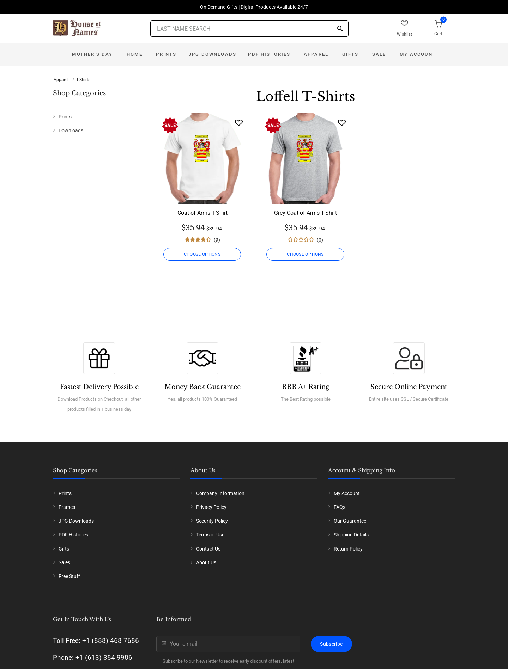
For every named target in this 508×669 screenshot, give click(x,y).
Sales (64, 562)
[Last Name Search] (249, 28)
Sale (379, 54)
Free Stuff (69, 576)
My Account (418, 54)
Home (135, 54)
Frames (67, 507)
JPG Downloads (212, 54)
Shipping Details (351, 534)
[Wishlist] (238, 122)
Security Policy (212, 521)
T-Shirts (83, 79)
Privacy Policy (211, 507)
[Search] (340, 29)
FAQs (339, 507)
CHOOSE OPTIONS (202, 254)
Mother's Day (92, 54)
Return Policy (348, 549)
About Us (206, 562)
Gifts (350, 54)
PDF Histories (269, 54)
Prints (166, 54)
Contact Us (208, 549)
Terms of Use (210, 534)
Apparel (316, 54)
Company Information (220, 493)
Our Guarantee (350, 521)
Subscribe (331, 644)
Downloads (71, 130)
